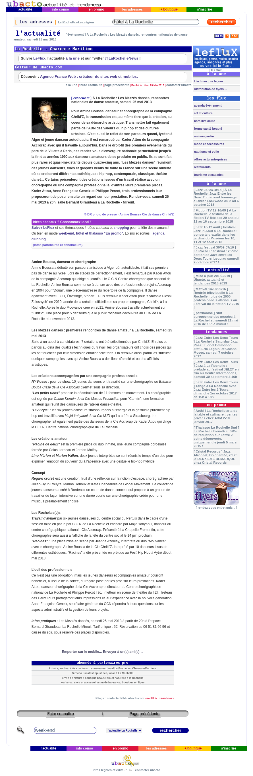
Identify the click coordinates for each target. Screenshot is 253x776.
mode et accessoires (208, 144)
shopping (121, 228)
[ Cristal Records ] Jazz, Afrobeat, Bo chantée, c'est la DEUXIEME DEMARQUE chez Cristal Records (215, 456)
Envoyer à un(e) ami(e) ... (123, 652)
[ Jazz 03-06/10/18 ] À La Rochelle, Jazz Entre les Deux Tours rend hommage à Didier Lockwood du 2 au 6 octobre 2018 (216, 197)
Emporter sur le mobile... (82, 652)
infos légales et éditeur (109, 770)
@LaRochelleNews (121, 58)
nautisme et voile (206, 151)
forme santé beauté (207, 128)
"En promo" (113, 233)
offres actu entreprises (210, 159)
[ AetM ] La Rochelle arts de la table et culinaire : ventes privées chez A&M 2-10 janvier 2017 (215, 416)
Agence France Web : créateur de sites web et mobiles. (89, 76)
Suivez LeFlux (43, 228)
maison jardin (203, 136)
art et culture (202, 113)
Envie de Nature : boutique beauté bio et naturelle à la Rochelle (103, 677)
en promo (96, 9)
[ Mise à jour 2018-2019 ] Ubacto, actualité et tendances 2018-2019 (213, 279)
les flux (216, 70)
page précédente (116, 85)
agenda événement (207, 105)
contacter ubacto (179, 85)
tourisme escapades (208, 174)
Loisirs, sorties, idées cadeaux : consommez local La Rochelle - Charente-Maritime (102, 668)
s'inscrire (204, 9)
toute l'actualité (90, 85)
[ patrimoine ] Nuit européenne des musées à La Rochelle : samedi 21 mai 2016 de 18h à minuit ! (216, 318)
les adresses (132, 9)
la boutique (169, 9)
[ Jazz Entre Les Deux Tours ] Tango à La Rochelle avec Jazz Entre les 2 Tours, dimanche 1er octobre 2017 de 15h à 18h (216, 389)
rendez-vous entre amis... (216, 507)
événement (81, 98)
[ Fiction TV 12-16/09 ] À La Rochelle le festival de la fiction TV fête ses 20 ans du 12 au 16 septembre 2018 (216, 215)
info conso (60, 9)
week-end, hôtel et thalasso (81, 233)
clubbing (39, 239)
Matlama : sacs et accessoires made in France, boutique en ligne (102, 682)
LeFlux (39, 58)
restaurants (202, 167)
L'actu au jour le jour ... (209, 81)
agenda (158, 233)
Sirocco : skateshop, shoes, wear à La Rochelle (102, 673)
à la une (73, 58)
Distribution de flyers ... (210, 89)
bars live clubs (204, 121)
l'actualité (24, 9)
